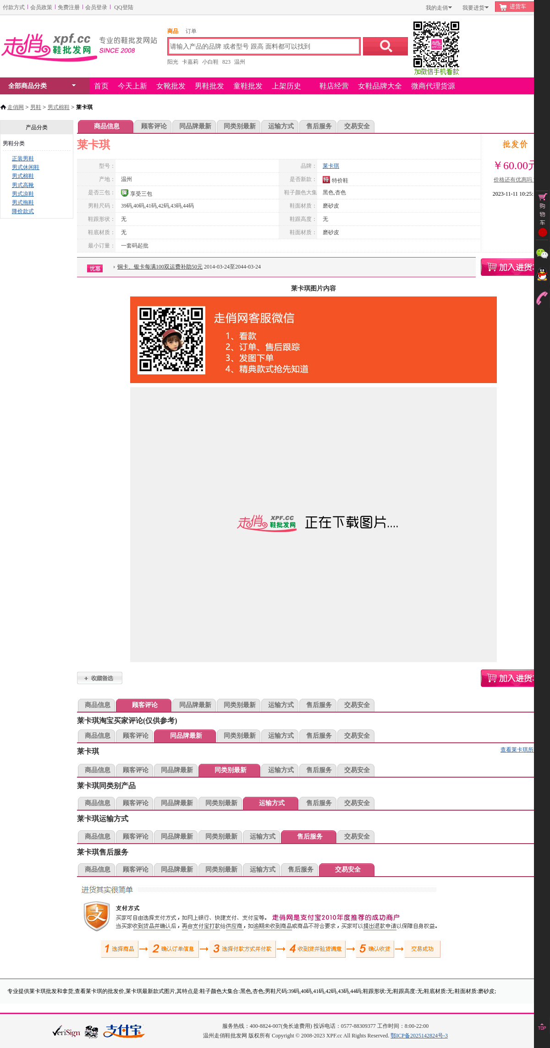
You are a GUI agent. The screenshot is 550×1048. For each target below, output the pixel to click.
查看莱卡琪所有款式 (525, 749)
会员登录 (96, 7)
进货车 (518, 6)
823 (226, 62)
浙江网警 (92, 1031)
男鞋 (35, 107)
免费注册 (69, 7)
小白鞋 (210, 62)
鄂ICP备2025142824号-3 (419, 1035)
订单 (191, 31)
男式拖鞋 (23, 202)
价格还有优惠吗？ (516, 179)
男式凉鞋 (23, 194)
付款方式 (14, 7)
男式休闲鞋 (25, 167)
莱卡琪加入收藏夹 (99, 678)
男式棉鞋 (59, 107)
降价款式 (23, 211)
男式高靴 (23, 185)
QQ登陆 (123, 7)
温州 (239, 62)
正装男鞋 (23, 158)
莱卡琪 (331, 166)
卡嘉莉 (190, 62)
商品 (172, 31)
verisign (66, 1031)
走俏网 (15, 107)
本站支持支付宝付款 (124, 1032)
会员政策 (41, 7)
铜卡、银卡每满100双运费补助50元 (160, 266)
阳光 (172, 62)
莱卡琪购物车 (515, 267)
